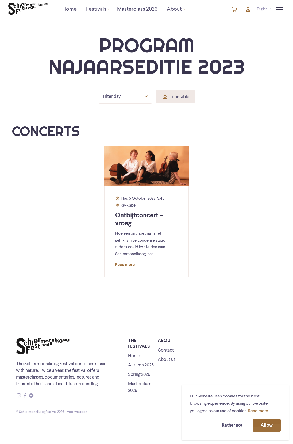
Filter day (125, 96)
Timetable (176, 97)
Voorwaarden (77, 412)
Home (134, 356)
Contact (166, 350)
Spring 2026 (139, 374)
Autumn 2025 (141, 365)
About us (166, 359)
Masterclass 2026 (139, 387)
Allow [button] (267, 425)
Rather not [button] (232, 425)
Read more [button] (258, 411)
